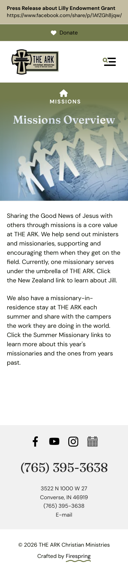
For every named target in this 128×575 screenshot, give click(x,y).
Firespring (78, 556)
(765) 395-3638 (64, 467)
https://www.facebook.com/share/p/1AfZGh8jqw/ (64, 15)
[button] (109, 61)
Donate (64, 32)
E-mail (64, 514)
